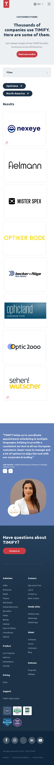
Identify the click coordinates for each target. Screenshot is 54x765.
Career (31, 644)
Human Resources (10, 607)
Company (32, 639)
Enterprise (7, 590)
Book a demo (33, 598)
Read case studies (27, 54)
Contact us (14, 551)
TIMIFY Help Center (11, 698)
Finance (6, 598)
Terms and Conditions (20, 757)
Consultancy (8, 632)
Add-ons (6, 657)
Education (7, 611)
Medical (6, 624)
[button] (5, 471)
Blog (30, 652)
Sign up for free (34, 585)
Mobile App (33, 622)
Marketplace (8, 661)
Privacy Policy (38, 757)
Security (6, 666)
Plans (5, 682)
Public (5, 615)
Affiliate (31, 674)
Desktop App (33, 614)
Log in (30, 590)
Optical (6, 637)
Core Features (9, 653)
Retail (5, 594)
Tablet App (32, 618)
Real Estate (7, 602)
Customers (32, 648)
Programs (32, 670)
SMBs (5, 585)
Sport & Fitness (9, 628)
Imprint (6, 757)
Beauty (6, 619)
